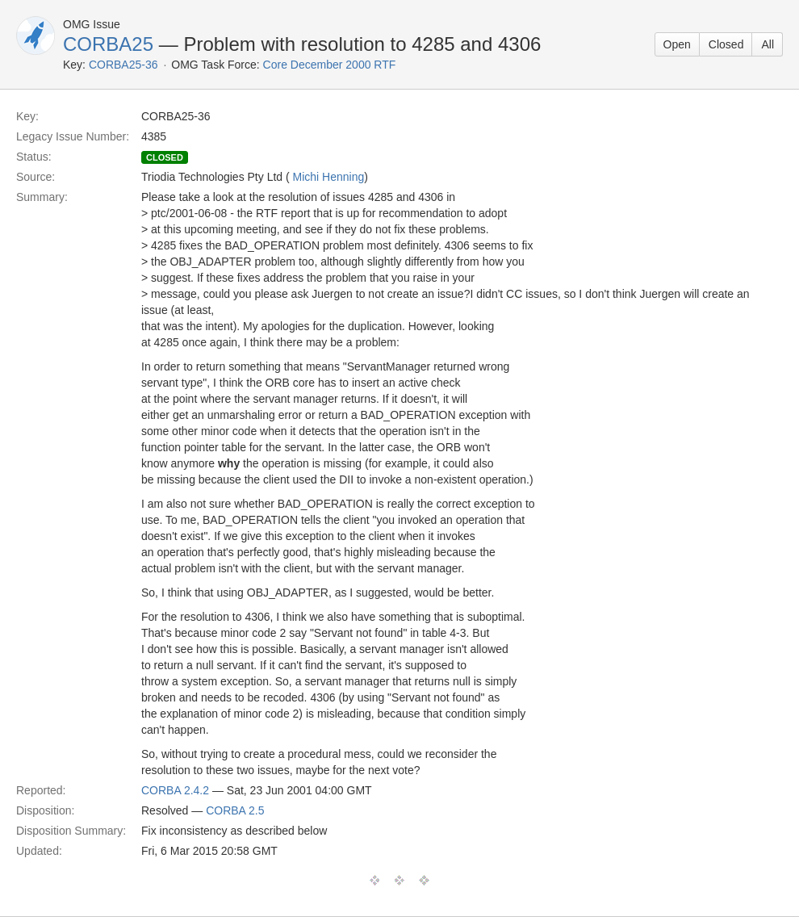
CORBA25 (108, 44)
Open (677, 44)
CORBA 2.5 (235, 810)
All (767, 44)
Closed (726, 44)
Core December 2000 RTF (329, 64)
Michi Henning (329, 176)
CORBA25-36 (123, 64)
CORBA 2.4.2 (175, 790)
